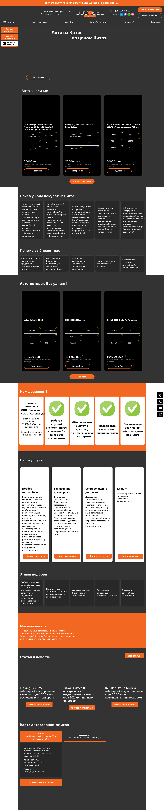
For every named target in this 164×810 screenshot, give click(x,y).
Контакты (156, 22)
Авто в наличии (40, 22)
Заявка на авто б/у (9, 37)
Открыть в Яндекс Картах (41, 782)
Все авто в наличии (82, 181)
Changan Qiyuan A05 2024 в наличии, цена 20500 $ (72, 3)
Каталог (9, 22)
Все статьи (134, 655)
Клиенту (129, 22)
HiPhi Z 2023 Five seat (75, 320)
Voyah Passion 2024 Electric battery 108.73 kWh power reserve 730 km (123, 125)
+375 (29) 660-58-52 (120, 11)
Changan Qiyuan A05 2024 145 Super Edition (79, 125)
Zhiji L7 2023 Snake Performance (122, 320)
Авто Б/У (68, 22)
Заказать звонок (150, 15)
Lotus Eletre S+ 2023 (33, 320)
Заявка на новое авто (149, 9)
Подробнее (38, 77)
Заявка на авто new (9, 30)
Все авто (82, 376)
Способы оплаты (98, 22)
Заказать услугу (35, 555)
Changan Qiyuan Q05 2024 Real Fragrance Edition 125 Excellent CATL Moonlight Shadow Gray (38, 126)
